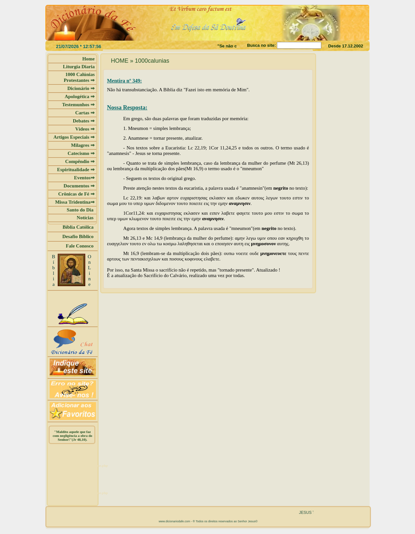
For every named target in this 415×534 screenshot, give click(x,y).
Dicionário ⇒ (81, 88)
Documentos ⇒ (79, 185)
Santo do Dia (81, 209)
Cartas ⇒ (85, 112)
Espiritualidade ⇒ (76, 169)
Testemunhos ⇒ (78, 104)
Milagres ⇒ (83, 145)
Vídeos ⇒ (85, 129)
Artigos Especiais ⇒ (74, 137)
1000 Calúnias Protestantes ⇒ (79, 77)
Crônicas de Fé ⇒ (76, 194)
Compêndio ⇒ (80, 161)
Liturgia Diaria (79, 66)
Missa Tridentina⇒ (75, 202)
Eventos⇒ (84, 177)
